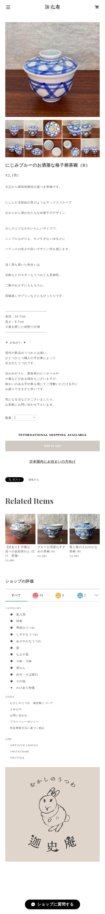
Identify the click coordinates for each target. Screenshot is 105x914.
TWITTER (17, 758)
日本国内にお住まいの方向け (52, 462)
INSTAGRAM (19, 752)
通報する (34, 480)
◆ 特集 (16, 621)
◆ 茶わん (18, 668)
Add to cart (52, 446)
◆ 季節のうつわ (22, 628)
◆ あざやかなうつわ (25, 642)
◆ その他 (18, 682)
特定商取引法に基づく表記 (27, 728)
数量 (8, 418)
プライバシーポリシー (24, 722)
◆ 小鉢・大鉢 (21, 661)
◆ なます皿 (19, 655)
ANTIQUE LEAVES (24, 745)
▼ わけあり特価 (22, 688)
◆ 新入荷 (18, 615)
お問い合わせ (18, 716)
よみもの (16, 709)
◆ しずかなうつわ (24, 635)
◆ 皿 (14, 648)
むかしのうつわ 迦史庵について (31, 703)
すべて (16, 595)
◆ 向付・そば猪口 (24, 675)
